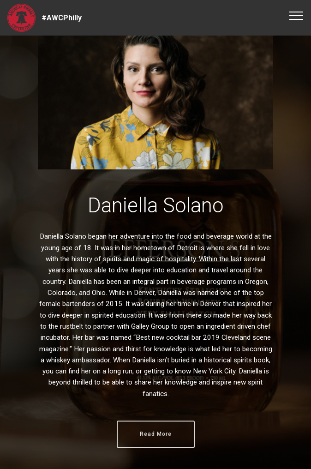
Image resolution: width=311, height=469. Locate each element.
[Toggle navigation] (296, 15)
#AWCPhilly (62, 17)
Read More (156, 442)
